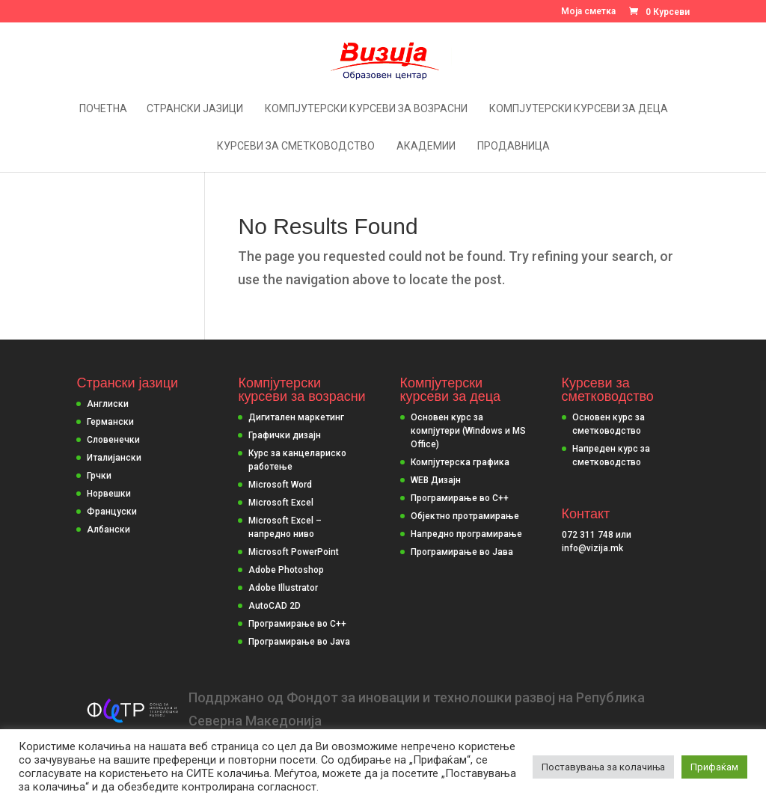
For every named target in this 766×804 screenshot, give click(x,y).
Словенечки (113, 440)
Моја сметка (588, 11)
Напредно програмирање (466, 534)
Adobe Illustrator (283, 588)
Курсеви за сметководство (296, 146)
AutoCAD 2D (274, 606)
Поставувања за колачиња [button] (603, 767)
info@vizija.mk (592, 548)
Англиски (108, 404)
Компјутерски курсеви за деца (578, 108)
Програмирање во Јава (462, 552)
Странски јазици (195, 108)
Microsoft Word (280, 484)
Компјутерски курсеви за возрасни (366, 108)
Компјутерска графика (460, 462)
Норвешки (109, 493)
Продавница (513, 146)
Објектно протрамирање (465, 516)
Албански (108, 529)
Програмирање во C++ (297, 624)
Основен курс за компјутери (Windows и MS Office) (468, 430)
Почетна (103, 108)
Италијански (114, 457)
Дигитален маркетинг (296, 417)
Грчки (99, 475)
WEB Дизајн (436, 480)
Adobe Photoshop (286, 570)
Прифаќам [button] (714, 767)
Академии (426, 146)
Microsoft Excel (280, 502)
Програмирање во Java (299, 641)
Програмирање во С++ (460, 498)
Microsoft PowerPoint (293, 552)
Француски (112, 511)
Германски (110, 422)
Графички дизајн (284, 435)
